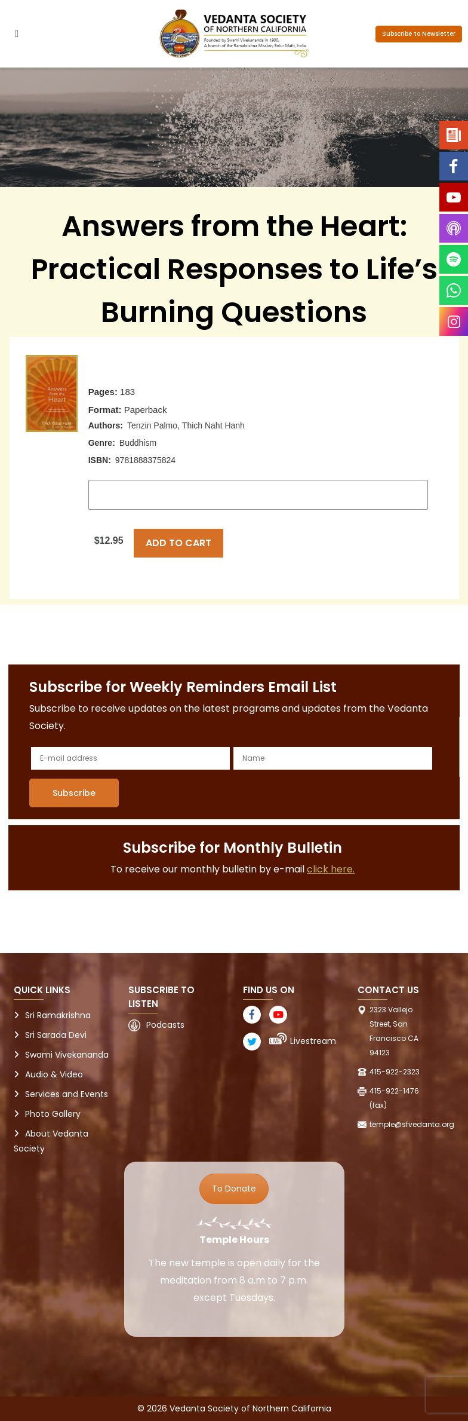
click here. (331, 869)
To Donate (234, 1189)
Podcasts (165, 1025)
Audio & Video (54, 1074)
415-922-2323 (395, 1072)
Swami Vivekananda (67, 1055)
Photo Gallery (53, 1114)
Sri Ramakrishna (58, 1015)
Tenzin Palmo (152, 425)
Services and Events (66, 1094)
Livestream (313, 1041)
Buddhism (137, 443)
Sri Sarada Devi (56, 1035)
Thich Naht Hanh (213, 425)
